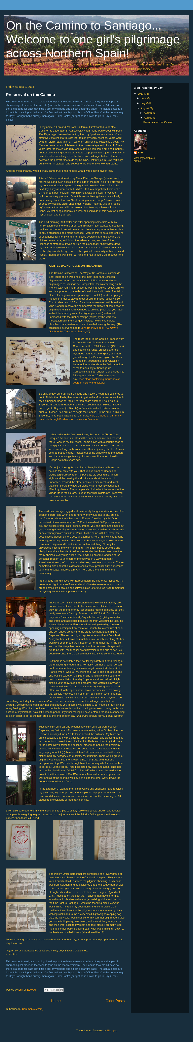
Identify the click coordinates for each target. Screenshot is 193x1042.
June (144, 98)
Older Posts (115, 1001)
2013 (141, 93)
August (145, 108)
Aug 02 (148, 117)
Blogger (111, 1030)
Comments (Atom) (32, 1008)
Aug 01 (148, 112)
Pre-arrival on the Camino (30, 94)
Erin (140, 152)
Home (56, 1001)
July (143, 103)
